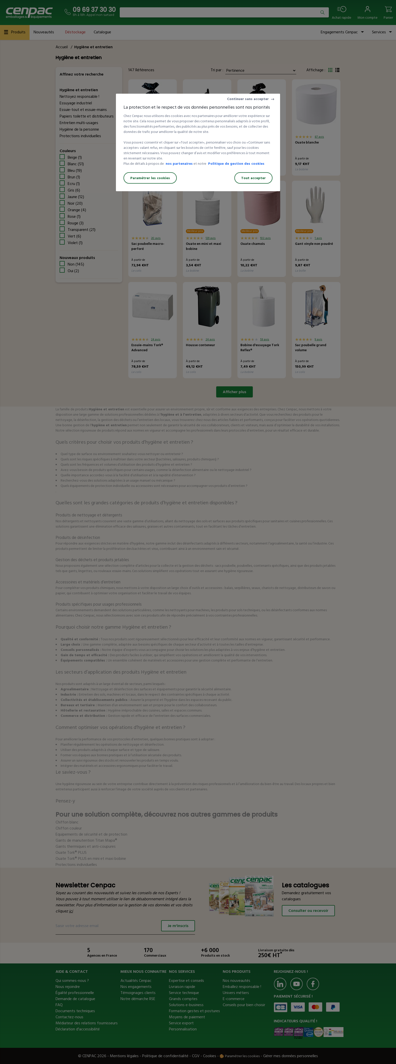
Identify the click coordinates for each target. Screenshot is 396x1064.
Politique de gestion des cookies (236, 164)
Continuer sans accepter (248, 99)
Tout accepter (253, 178)
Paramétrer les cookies (150, 178)
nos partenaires (179, 164)
